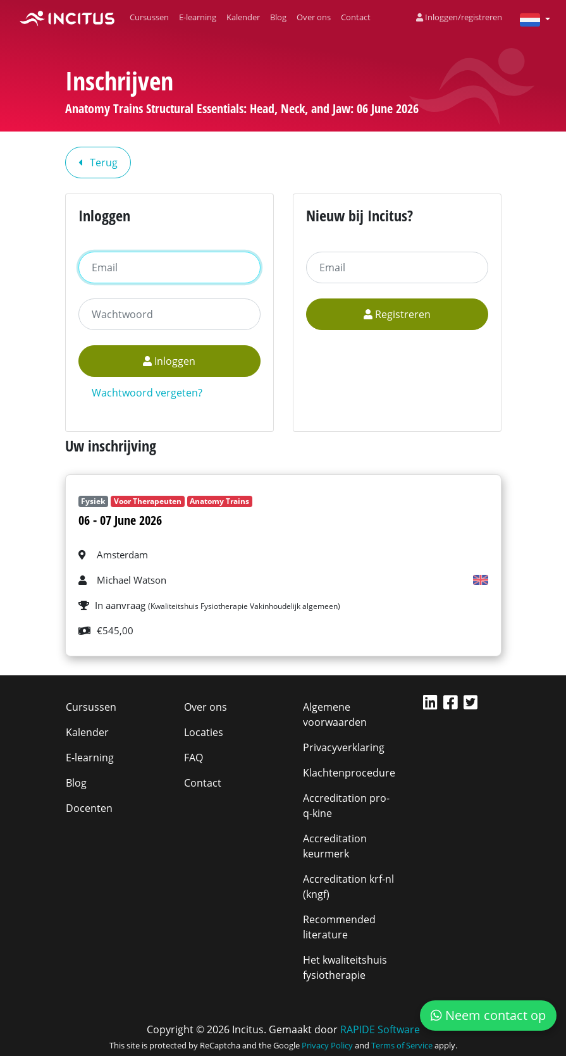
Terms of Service (402, 1045)
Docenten (89, 808)
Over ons (314, 17)
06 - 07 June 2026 (120, 520)
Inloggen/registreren (459, 17)
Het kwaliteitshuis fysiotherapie (345, 967)
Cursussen (149, 17)
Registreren (397, 314)
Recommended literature (339, 927)
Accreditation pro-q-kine (346, 805)
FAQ (193, 757)
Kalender (243, 17)
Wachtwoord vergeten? (147, 393)
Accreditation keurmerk (335, 846)
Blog (278, 17)
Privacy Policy (327, 1045)
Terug (98, 162)
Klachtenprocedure (349, 773)
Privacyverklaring (344, 747)
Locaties (203, 732)
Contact (356, 17)
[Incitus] (67, 17)
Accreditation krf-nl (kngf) (348, 886)
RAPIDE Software (380, 1029)
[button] (530, 19)
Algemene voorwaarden (335, 714)
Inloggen (169, 361)
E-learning (197, 17)
